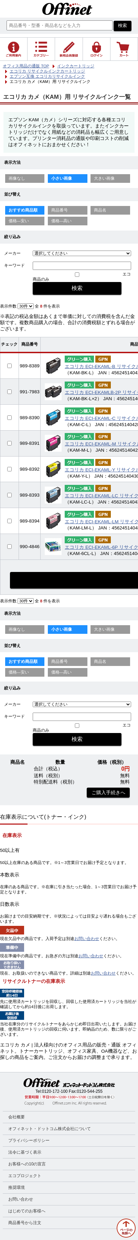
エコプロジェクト (24, 1175)
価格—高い (61, 221)
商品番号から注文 (24, 1222)
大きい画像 (104, 178)
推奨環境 (16, 1187)
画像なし (17, 178)
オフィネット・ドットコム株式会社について (49, 1128)
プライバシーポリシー (29, 1140)
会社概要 (16, 1117)
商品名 (100, 210)
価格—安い (19, 221)
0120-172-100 (55, 1091)
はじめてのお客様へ (26, 1211)
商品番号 (59, 210)
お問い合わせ (86, 939)
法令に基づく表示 (24, 1152)
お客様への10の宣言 (27, 1164)
